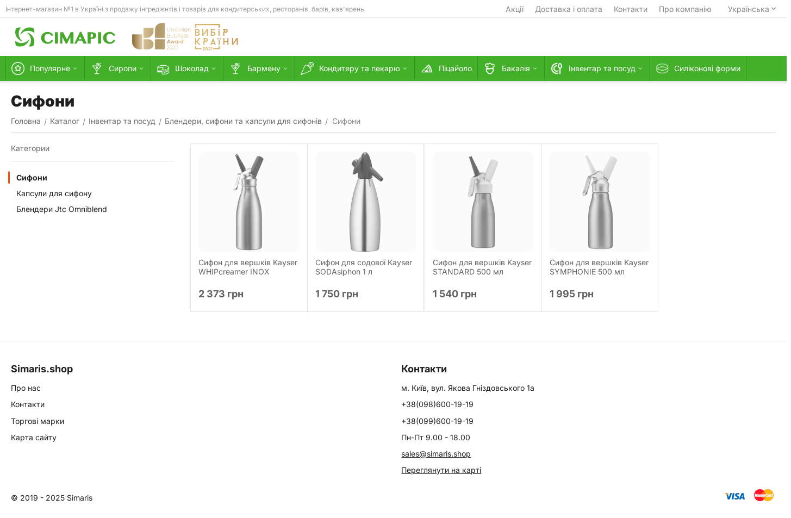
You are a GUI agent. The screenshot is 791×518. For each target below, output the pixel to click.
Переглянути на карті (441, 470)
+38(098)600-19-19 (437, 404)
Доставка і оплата (568, 9)
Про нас (26, 387)
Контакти (630, 9)
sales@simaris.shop (436, 453)
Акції (515, 9)
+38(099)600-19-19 (437, 421)
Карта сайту (34, 437)
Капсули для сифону (54, 193)
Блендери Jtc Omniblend (61, 209)
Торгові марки (37, 421)
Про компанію (685, 9)
